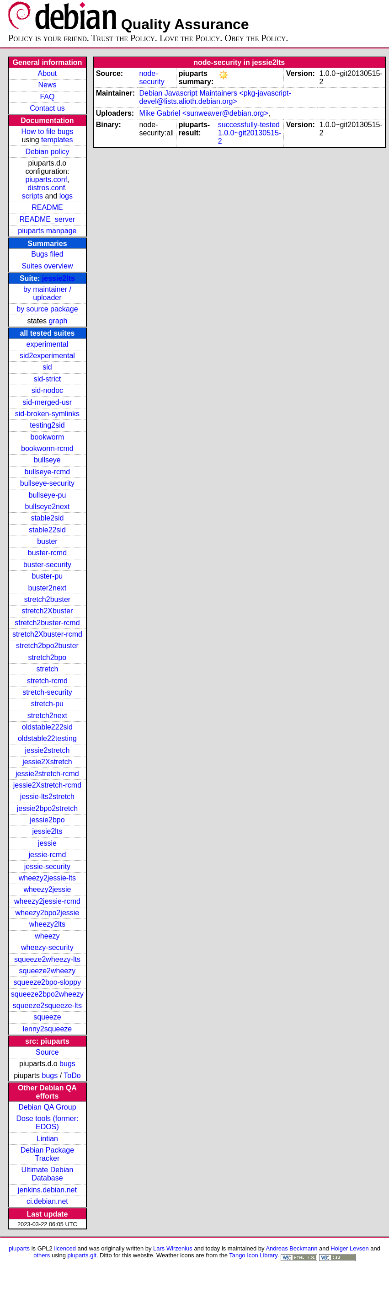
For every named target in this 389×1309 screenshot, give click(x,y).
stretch (47, 669)
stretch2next (47, 715)
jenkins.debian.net (47, 1190)
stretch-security (47, 692)
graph (58, 321)
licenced (65, 1248)
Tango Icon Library (253, 1255)
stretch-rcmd (47, 681)
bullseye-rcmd (47, 472)
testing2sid (47, 425)
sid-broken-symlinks (47, 414)
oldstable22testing (47, 738)
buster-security (47, 565)
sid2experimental (47, 355)
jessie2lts (58, 278)
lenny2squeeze (47, 1029)
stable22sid (47, 530)
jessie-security (47, 866)
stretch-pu (47, 704)
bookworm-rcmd (47, 448)
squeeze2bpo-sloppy (47, 982)
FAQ (47, 97)
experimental (48, 344)
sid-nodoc (47, 390)
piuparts (19, 1248)
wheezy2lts (47, 924)
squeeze (47, 1017)
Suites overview (47, 266)
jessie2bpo (47, 820)
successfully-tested (249, 125)
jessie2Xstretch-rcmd (47, 785)
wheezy (47, 936)
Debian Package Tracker (47, 1154)
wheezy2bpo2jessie (48, 913)
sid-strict (47, 379)
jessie (47, 843)
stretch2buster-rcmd (47, 623)
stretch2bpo (47, 657)
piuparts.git (82, 1255)
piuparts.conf (46, 179)
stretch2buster (47, 599)
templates (57, 140)
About (47, 73)
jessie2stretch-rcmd (47, 774)
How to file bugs (47, 131)
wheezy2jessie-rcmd (47, 901)
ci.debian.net (47, 1201)
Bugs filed (47, 254)
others (41, 1255)
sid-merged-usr (47, 402)
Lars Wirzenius (172, 1248)
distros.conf (46, 188)
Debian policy (47, 152)
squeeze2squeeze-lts (47, 1005)
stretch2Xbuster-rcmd (47, 634)
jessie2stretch (47, 750)
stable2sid (47, 518)
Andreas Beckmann (291, 1248)
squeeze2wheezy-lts (47, 959)
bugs (67, 1064)
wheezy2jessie (47, 889)
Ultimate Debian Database (47, 1174)
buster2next (47, 588)
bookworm (47, 437)
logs (66, 196)
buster (47, 541)
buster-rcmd (47, 553)
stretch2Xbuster (47, 611)
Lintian (47, 1139)
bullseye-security (47, 483)
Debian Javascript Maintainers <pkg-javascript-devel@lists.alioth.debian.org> (215, 97)
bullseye (47, 460)
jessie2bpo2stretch (47, 808)
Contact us (47, 108)
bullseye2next (47, 506)
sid (47, 367)
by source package (47, 309)
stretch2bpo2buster (47, 645)
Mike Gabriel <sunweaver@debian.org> (203, 113)
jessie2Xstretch (47, 762)
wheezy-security (47, 947)
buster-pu (47, 576)
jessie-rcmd (47, 854)
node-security (152, 78)
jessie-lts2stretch (47, 796)
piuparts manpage (47, 231)
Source (47, 1052)
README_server (47, 219)
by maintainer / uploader (47, 293)
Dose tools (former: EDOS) (47, 1123)
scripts (32, 196)
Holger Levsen (349, 1248)
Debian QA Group (47, 1107)
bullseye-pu (47, 495)
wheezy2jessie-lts (47, 878)
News (47, 85)
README (47, 207)
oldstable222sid (47, 727)
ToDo (72, 1075)
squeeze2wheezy (47, 971)
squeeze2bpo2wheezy (47, 994)
